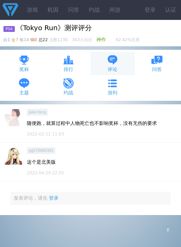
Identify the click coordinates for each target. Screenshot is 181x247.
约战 (94, 10)
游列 (112, 86)
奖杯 (24, 63)
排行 (68, 63)
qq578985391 (41, 150)
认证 (170, 10)
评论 (112, 63)
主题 (24, 86)
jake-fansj (37, 112)
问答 (73, 10)
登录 (150, 10)
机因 (52, 10)
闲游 (114, 10)
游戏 (32, 10)
